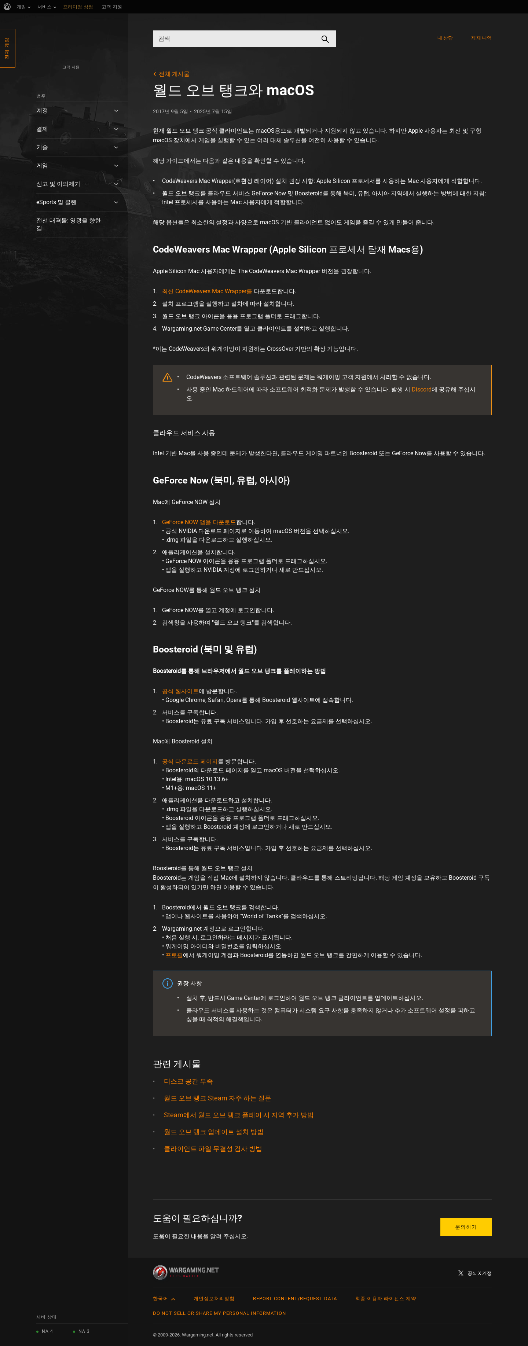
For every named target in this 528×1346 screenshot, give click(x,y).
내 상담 (445, 38)
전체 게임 (7, 48)
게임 (42, 165)
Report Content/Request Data (295, 1298)
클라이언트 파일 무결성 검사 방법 (213, 1148)
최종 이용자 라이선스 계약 (385, 1298)
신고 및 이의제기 (58, 183)
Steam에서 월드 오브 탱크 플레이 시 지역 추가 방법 (239, 1115)
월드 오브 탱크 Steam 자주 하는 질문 (217, 1098)
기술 (42, 147)
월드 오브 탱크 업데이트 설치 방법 (214, 1132)
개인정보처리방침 (214, 1298)
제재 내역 (481, 38)
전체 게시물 (174, 73)
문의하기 (466, 1227)
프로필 (174, 955)
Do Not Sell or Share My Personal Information (219, 1313)
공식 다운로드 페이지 (190, 761)
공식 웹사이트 (180, 691)
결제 (42, 128)
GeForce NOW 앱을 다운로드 (199, 522)
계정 (42, 110)
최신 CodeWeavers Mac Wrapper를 (207, 291)
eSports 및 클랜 (56, 202)
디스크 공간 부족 (188, 1081)
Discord (422, 389)
